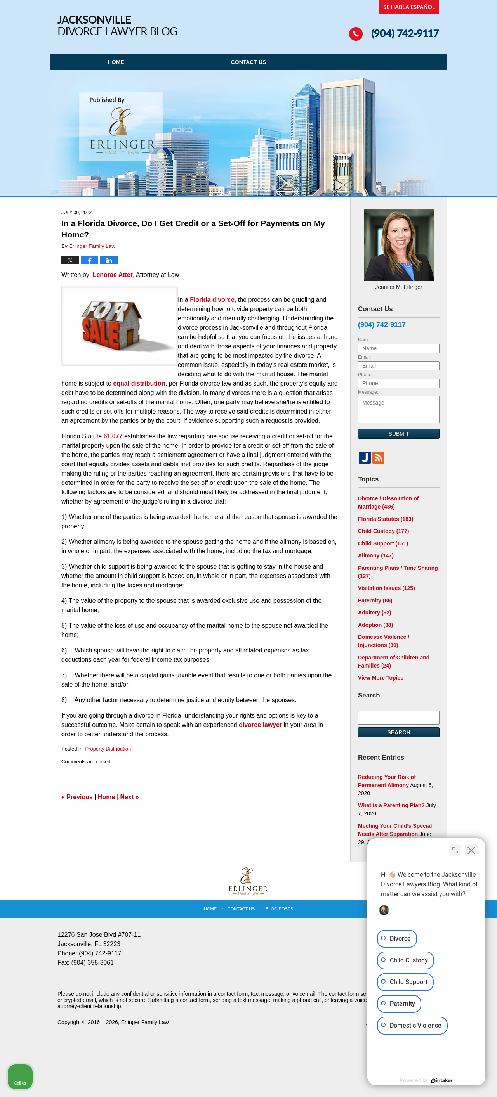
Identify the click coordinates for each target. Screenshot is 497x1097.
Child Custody (383, 531)
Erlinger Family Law (145, 1022)
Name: (365, 340)
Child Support (383, 543)
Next (129, 797)
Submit (399, 434)
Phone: (365, 374)
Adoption (375, 625)
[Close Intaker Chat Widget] (471, 849)
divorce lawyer (260, 725)
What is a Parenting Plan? (391, 805)
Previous (77, 797)
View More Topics (380, 678)
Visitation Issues (386, 588)
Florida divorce (212, 299)
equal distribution (139, 383)
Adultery (374, 612)
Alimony (376, 555)
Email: (364, 357)
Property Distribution (108, 749)
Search (398, 732)
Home (116, 62)
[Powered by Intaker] (431, 1080)
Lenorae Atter (113, 275)
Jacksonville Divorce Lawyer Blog (117, 25)
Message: (368, 392)
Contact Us (248, 62)
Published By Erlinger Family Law (394, 20)
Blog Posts (279, 909)
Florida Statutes (385, 519)
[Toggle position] (455, 849)
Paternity (375, 600)
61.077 (113, 436)
